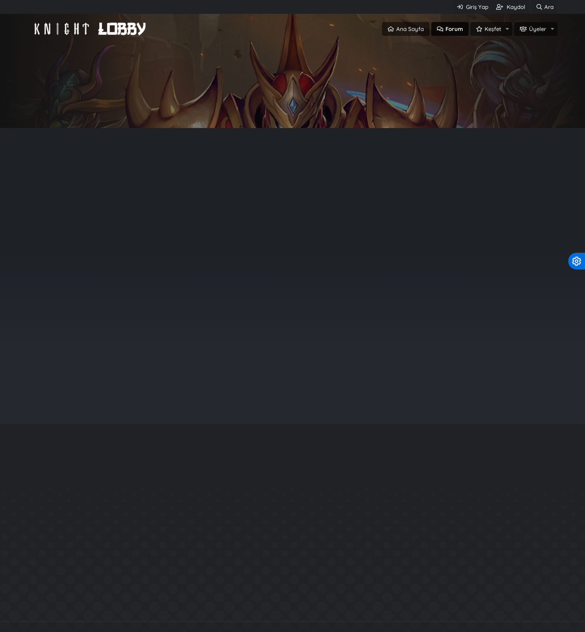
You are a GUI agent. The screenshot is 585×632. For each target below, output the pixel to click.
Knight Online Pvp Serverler (184, 606)
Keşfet (493, 28)
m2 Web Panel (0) (201, 165)
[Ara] (544, 7)
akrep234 (493, 312)
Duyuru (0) (118, 165)
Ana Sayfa (410, 28)
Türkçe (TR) (45, 628)
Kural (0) (155, 165)
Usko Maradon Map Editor (433, 555)
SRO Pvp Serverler (344, 606)
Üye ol (324, 111)
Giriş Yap (261, 111)
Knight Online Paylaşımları (270, 606)
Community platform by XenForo (292, 590)
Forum (454, 28)
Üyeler (537, 28)
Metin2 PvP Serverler (410, 606)
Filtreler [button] (535, 190)
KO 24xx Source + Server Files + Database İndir (465, 528)
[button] (507, 29)
